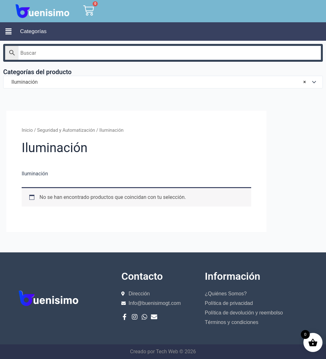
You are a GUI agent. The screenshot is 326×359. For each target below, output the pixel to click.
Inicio (27, 130)
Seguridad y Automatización (66, 130)
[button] (8, 31)
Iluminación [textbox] (157, 82)
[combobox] (163, 82)
